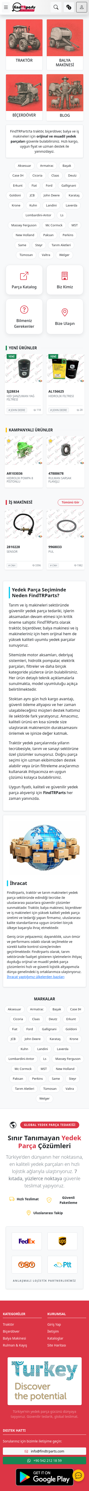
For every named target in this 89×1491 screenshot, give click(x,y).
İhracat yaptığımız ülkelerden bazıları (35, 976)
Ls (61, 215)
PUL (51, 552)
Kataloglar (55, 1338)
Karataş (74, 195)
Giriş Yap (54, 1324)
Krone (16, 205)
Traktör (8, 1324)
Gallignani (68, 185)
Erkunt (18, 185)
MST (74, 225)
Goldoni (15, 195)
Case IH (17, 175)
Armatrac (46, 165)
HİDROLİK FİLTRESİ (61, 396)
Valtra (46, 255)
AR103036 (15, 474)
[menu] (6, 7)
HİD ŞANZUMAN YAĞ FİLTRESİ (20, 397)
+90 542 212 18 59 (44, 1460)
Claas (55, 175)
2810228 (13, 547)
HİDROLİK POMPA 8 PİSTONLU (20, 480)
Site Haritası (56, 1345)
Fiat (34, 185)
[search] (56, 7)
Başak (66, 165)
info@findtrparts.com (44, 1451)
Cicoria (37, 175)
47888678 (56, 474)
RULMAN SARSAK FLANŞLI (59, 480)
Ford (49, 185)
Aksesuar (24, 165)
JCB (32, 195)
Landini (51, 205)
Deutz (72, 175)
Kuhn (33, 205)
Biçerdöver (11, 1331)
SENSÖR (12, 552)
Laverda (71, 205)
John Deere (52, 195)
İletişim (53, 1331)
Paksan (48, 235)
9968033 (55, 547)
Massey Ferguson (24, 225)
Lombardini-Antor (38, 215)
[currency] (68, 7)
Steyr (39, 245)
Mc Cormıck (54, 225)
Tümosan (26, 255)
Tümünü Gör (70, 502)
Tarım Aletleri (61, 245)
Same (22, 245)
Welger (64, 255)
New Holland (25, 235)
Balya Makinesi (14, 1338)
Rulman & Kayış (15, 1345)
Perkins (68, 235)
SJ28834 (13, 391)
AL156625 (56, 391)
